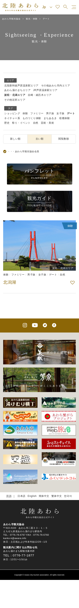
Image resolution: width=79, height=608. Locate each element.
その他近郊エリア (14, 99)
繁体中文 (56, 496)
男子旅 (50, 113)
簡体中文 (44, 496)
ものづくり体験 (32, 118)
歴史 (6, 122)
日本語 (21, 496)
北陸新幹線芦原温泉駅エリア (21, 85)
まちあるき (50, 118)
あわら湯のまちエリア (17, 90)
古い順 (40, 138)
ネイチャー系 (12, 118)
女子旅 (60, 113)
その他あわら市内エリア (55, 85)
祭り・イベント (21, 122)
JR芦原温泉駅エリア (45, 90)
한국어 (68, 496)
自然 (35, 122)
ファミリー (37, 113)
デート (71, 113)
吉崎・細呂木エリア (40, 95)
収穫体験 (64, 118)
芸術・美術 (47, 122)
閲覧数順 (63, 138)
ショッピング (12, 113)
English (32, 496)
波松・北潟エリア (14, 95)
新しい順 (15, 138)
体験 (25, 113)
